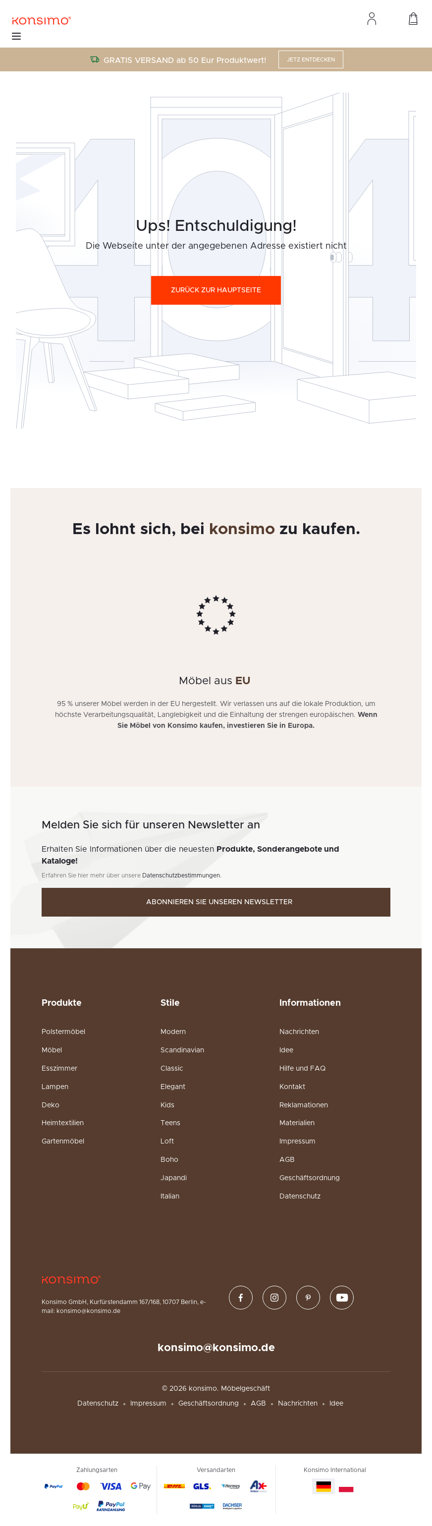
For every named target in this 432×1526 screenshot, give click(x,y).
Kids (167, 1105)
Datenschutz (300, 1196)
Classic (172, 1068)
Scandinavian (182, 1050)
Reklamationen (303, 1105)
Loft (167, 1141)
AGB (287, 1159)
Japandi (174, 1178)
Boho (169, 1159)
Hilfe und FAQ (302, 1068)
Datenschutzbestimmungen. (181, 875)
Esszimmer (59, 1068)
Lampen (55, 1087)
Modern (173, 1032)
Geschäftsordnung (309, 1178)
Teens (170, 1123)
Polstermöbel (63, 1032)
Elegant (173, 1087)
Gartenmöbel (63, 1141)
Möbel (52, 1050)
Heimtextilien (63, 1123)
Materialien (297, 1123)
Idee (286, 1050)
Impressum (297, 1141)
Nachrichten (299, 1032)
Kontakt (292, 1087)
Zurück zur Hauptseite (216, 290)
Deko (50, 1105)
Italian (170, 1196)
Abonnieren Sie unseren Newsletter (219, 902)
